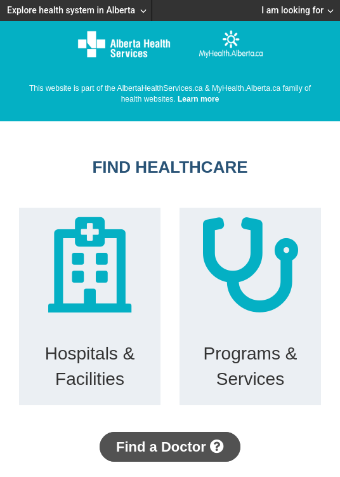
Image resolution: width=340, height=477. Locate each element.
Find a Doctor (170, 447)
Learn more (198, 99)
